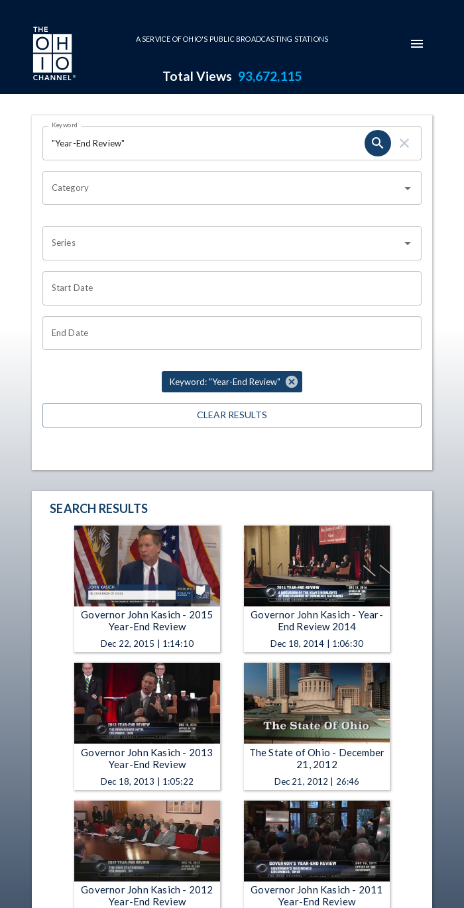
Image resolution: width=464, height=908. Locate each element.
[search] (378, 143)
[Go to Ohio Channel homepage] (53, 55)
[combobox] (222, 188)
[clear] (404, 143)
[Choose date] (227, 288)
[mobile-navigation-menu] (417, 43)
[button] (232, 381)
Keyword (65, 125)
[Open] (407, 188)
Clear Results (232, 415)
